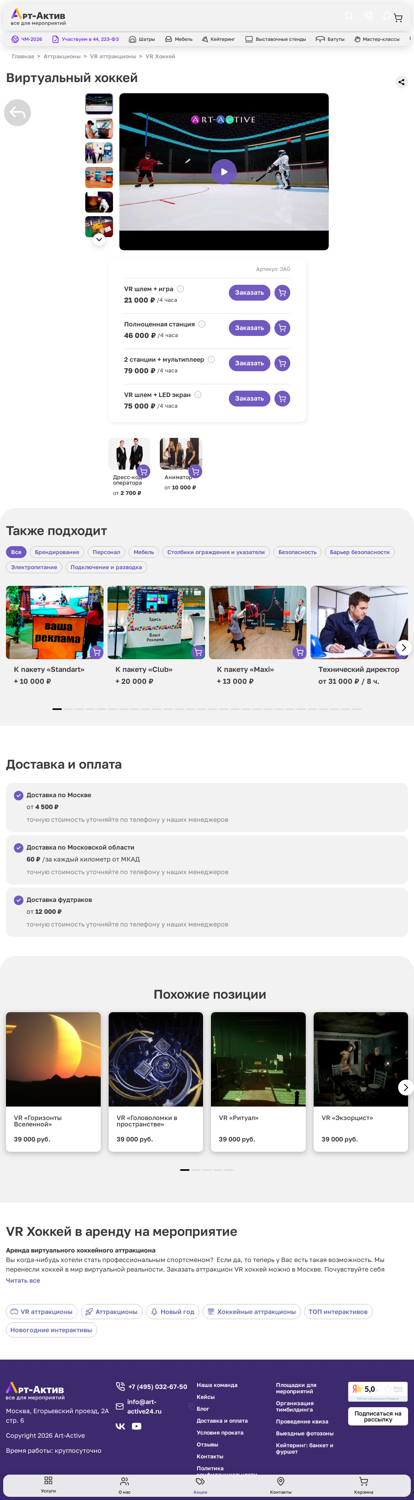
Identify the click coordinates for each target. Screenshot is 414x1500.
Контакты (210, 1456)
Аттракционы (111, 1312)
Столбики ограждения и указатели (216, 552)
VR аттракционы (41, 1312)
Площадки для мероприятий (296, 1388)
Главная (23, 56)
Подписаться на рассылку (378, 1416)
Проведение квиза (302, 1421)
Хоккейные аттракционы (251, 1312)
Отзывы (207, 1444)
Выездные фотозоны (305, 1433)
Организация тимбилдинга (295, 1406)
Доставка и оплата (222, 1421)
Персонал (106, 552)
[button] (99, 239)
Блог (203, 1409)
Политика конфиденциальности (227, 1471)
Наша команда (217, 1385)
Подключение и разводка (106, 567)
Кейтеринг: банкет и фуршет (305, 1448)
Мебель (144, 552)
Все (16, 552)
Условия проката (220, 1432)
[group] (224, 171)
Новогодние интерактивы (51, 1330)
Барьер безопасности (360, 552)
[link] (378, 1392)
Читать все (23, 1280)
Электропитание (34, 567)
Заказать (249, 292)
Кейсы (206, 1397)
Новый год (172, 1312)
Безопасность (297, 552)
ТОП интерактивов (338, 1312)
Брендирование (57, 552)
